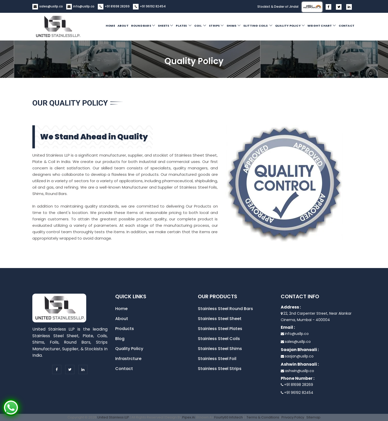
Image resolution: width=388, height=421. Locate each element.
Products (124, 329)
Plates (184, 25)
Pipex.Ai (188, 417)
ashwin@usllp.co (299, 370)
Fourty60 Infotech (228, 417)
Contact (346, 26)
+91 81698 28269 (117, 6)
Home (110, 26)
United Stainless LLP (113, 417)
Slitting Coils (258, 25)
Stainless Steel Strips (219, 369)
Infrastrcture (128, 359)
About (123, 26)
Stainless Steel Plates (220, 329)
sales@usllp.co (51, 6)
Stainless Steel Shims (220, 349)
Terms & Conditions (263, 417)
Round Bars (143, 25)
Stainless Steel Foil (217, 359)
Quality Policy (290, 25)
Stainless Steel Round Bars (225, 309)
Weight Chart (321, 25)
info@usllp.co (83, 6)
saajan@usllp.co (299, 356)
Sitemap (313, 417)
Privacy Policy (293, 417)
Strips (216, 25)
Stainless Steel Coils (219, 339)
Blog (119, 339)
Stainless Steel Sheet (219, 319)
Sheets (165, 25)
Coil (200, 25)
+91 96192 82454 (153, 6)
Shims (234, 25)
